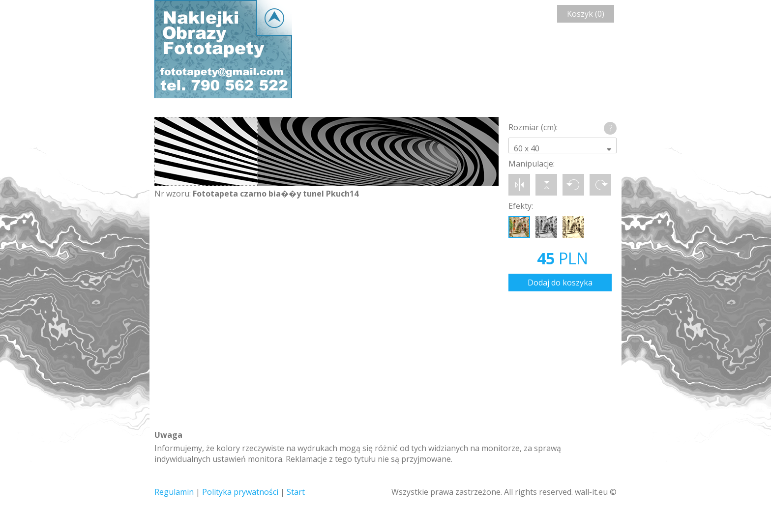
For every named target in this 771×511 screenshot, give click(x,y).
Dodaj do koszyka (560, 282)
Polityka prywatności (240, 491)
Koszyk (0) (585, 13)
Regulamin (174, 491)
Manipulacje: (531, 163)
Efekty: (520, 205)
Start (296, 491)
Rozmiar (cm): (533, 127)
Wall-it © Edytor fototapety (223, 49)
